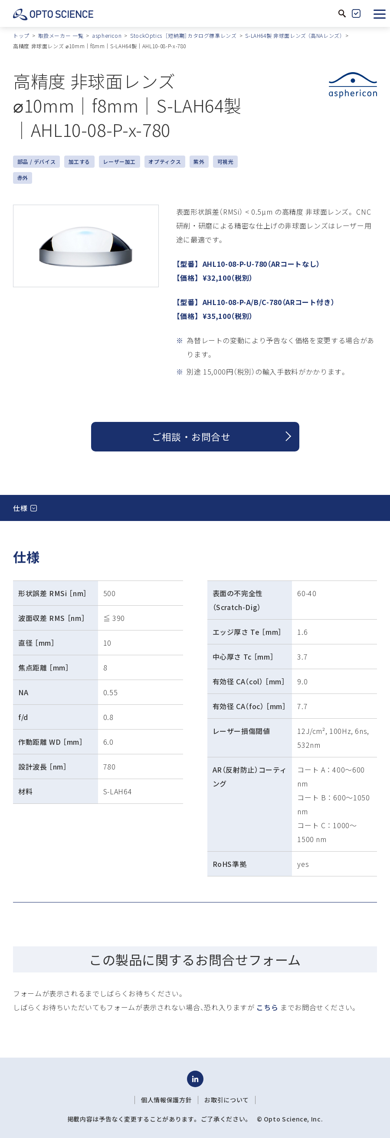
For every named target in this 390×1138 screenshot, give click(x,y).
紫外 (198, 161)
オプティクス (164, 161)
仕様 (20, 508)
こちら (267, 1007)
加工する (80, 161)
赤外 (22, 177)
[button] (379, 13)
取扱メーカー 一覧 (61, 35)
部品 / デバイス (36, 161)
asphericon (106, 35)
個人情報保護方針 (166, 1099)
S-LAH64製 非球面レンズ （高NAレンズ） (293, 35)
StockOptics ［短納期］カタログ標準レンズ (183, 35)
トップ (21, 35)
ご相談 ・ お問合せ (191, 436)
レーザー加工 (119, 161)
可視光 (225, 161)
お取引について (226, 1099)
